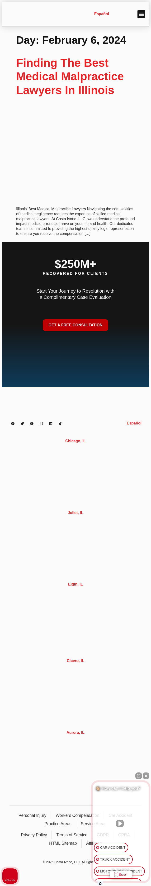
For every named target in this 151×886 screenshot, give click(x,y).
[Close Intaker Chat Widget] (146, 775)
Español (101, 14)
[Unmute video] (121, 823)
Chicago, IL (75, 441)
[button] (141, 14)
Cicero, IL (75, 661)
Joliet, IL (75, 513)
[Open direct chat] (138, 775)
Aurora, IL (75, 732)
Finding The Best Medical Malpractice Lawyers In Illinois (70, 76)
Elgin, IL (75, 584)
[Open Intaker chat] (100, 883)
